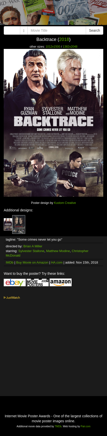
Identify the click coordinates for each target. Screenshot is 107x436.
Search (94, 30)
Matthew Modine (58, 251)
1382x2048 (70, 46)
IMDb (9, 262)
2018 (64, 39)
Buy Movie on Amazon (32, 262)
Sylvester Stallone (31, 251)
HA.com (57, 262)
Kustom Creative (65, 203)
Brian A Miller (32, 246)
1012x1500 (53, 46)
